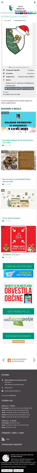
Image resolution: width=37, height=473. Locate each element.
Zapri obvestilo (18, 470)
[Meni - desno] (35, 2)
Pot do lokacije (27, 88)
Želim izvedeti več (7, 470)
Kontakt (5, 375)
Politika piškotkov (21, 467)
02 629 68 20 (8, 387)
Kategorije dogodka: (11, 70)
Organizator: (9, 77)
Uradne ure (7, 400)
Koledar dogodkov (18, 336)
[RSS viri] (18, 439)
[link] (17, 12)
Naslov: (7, 80)
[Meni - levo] (2, 2)
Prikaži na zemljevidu (12, 88)
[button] (3, 360)
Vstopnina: (8, 73)
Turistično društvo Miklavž (26, 77)
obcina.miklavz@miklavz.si (13, 391)
